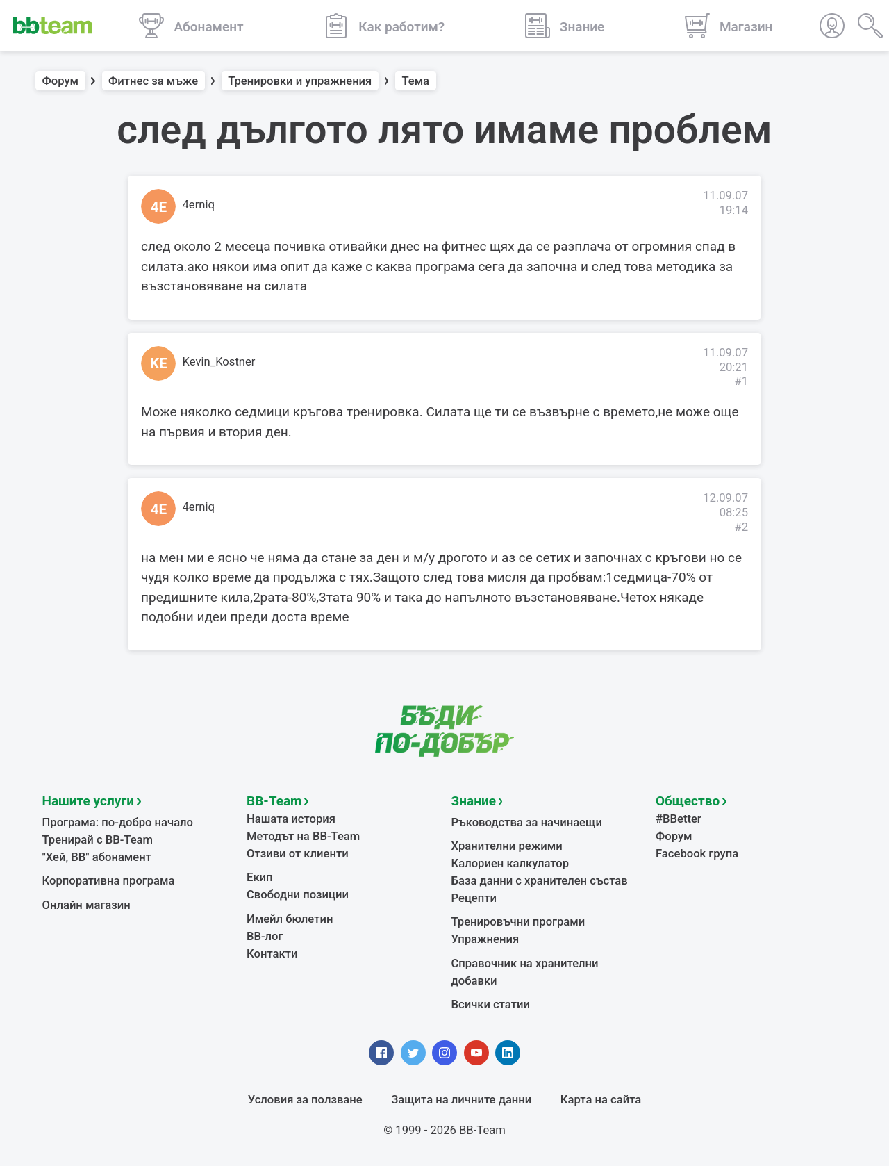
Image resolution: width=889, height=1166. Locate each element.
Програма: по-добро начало (118, 822)
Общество (688, 801)
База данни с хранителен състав (539, 880)
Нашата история (291, 819)
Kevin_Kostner (219, 361)
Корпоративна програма (108, 880)
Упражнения (485, 939)
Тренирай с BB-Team (97, 839)
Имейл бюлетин (290, 919)
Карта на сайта (600, 1099)
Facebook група (697, 853)
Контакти (272, 953)
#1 (741, 381)
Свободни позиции (298, 894)
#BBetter (678, 819)
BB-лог (265, 936)
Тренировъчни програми (518, 921)
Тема (415, 81)
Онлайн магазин (86, 905)
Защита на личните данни (461, 1099)
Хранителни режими (507, 846)
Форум (60, 81)
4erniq (199, 204)
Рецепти (474, 898)
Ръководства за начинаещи (526, 822)
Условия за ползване (305, 1099)
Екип (260, 877)
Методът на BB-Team (303, 836)
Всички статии (490, 1004)
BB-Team (274, 801)
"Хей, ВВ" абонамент (96, 857)
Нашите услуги (88, 801)
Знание (473, 801)
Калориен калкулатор (510, 863)
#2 (741, 527)
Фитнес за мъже (153, 81)
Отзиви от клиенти (298, 853)
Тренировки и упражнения (300, 81)
